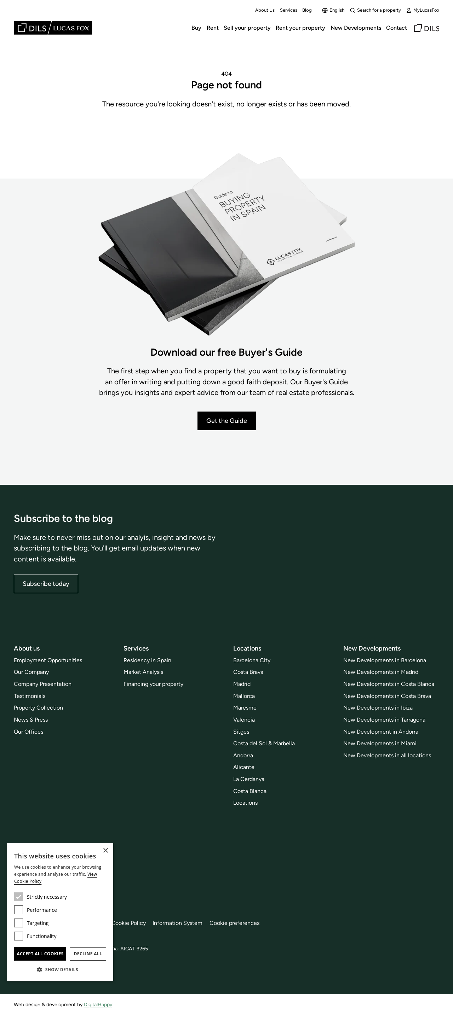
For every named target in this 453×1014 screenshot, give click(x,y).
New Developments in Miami (380, 743)
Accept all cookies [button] (40, 954)
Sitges (241, 731)
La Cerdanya (248, 779)
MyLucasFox (422, 10)
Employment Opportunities (48, 660)
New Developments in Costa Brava (387, 696)
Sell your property (247, 27)
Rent (213, 27)
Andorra (243, 755)
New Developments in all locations (387, 755)
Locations (245, 802)
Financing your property (153, 684)
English (333, 10)
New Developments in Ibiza (378, 707)
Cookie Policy (128, 923)
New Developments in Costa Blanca (388, 684)
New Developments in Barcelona (384, 660)
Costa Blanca (249, 791)
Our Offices (28, 731)
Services (288, 10)
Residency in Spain (147, 660)
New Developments (356, 27)
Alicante (243, 767)
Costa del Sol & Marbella (264, 743)
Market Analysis (143, 672)
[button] (60, 969)
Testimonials (29, 696)
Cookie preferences (234, 923)
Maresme (245, 707)
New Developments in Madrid (380, 672)
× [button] (105, 850)
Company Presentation (42, 684)
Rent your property (300, 27)
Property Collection (38, 707)
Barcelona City (251, 660)
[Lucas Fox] (53, 28)
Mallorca (244, 696)
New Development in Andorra (380, 731)
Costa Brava (248, 672)
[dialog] (60, 912)
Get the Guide (226, 421)
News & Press (31, 719)
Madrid (242, 684)
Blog (307, 10)
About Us (265, 10)
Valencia (244, 719)
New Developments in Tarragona (384, 719)
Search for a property (375, 10)
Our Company (31, 672)
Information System (177, 923)
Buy (196, 27)
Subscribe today (46, 584)
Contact (396, 27)
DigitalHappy (98, 1004)
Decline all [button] (88, 954)
